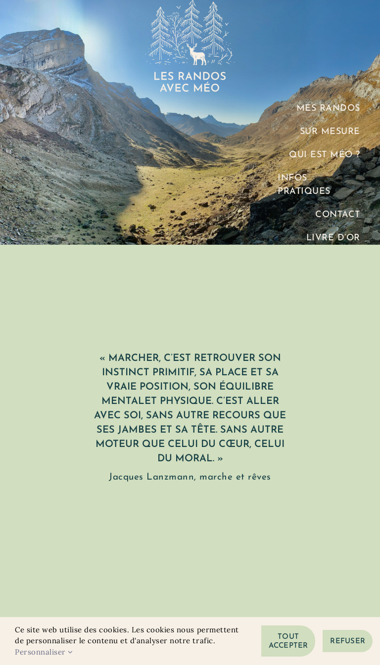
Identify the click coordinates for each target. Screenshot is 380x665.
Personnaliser (44, 652)
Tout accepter (288, 641)
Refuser (347, 641)
